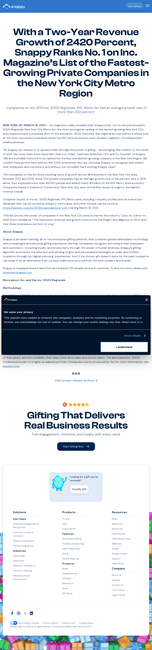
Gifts (64, 524)
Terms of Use (65, 623)
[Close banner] (146, 299)
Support (116, 559)
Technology (18, 556)
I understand (124, 346)
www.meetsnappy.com (17, 272)
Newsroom (116, 524)
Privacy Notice (48, 623)
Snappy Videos (119, 554)
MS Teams (67, 593)
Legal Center (117, 595)
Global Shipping (70, 559)
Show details (132, 335)
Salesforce (67, 583)
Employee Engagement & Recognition (24, 526)
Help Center (117, 564)
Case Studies (118, 534)
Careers (115, 580)
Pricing (65, 519)
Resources (116, 529)
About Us (116, 575)
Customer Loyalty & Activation (22, 534)
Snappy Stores (69, 573)
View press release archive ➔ (76, 381)
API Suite (66, 578)
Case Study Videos (120, 539)
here (140, 321)
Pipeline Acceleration (22, 541)
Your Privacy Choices (28, 623)
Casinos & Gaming (21, 571)
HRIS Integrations (70, 549)
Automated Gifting (70, 539)
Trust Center (117, 590)
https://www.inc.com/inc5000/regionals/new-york (35, 208)
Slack (64, 588)
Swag (64, 568)
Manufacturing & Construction (21, 578)
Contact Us (117, 585)
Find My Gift (79, 489)
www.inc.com (11, 366)
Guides (115, 549)
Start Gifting (135, 6)
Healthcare (18, 561)
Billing (65, 554)
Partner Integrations (22, 546)
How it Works (68, 529)
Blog (114, 519)
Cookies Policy (81, 623)
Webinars (116, 544)
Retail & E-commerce (22, 566)
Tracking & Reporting (72, 544)
